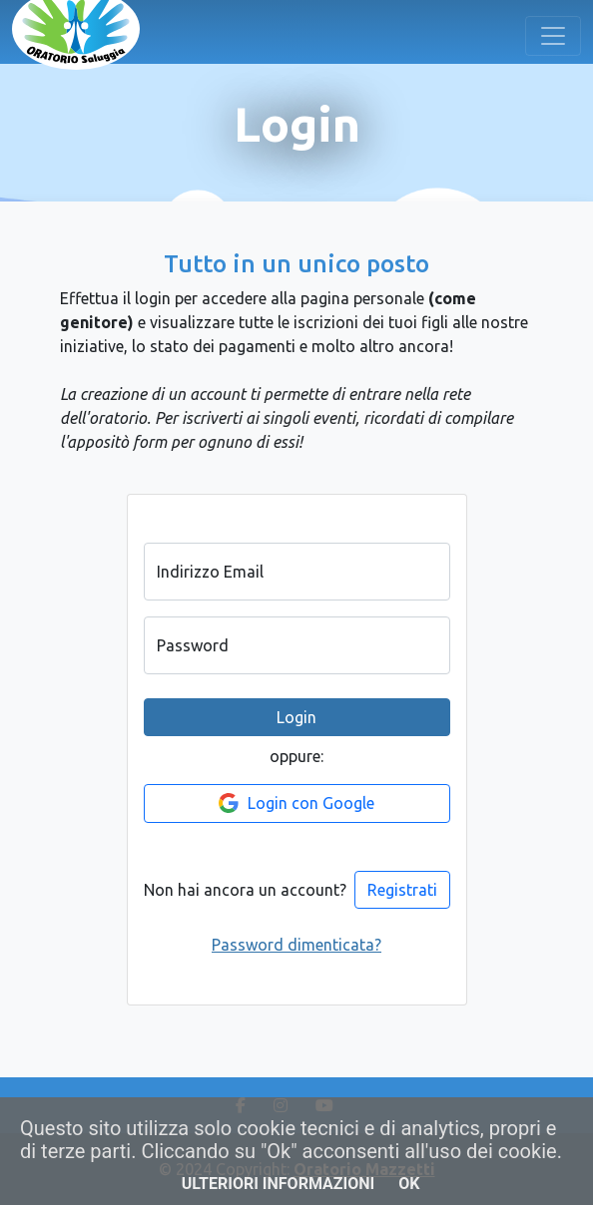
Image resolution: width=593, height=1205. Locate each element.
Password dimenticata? (296, 945)
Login (296, 717)
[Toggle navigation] (553, 36)
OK (408, 1183)
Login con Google (296, 803)
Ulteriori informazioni (278, 1183)
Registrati (402, 890)
